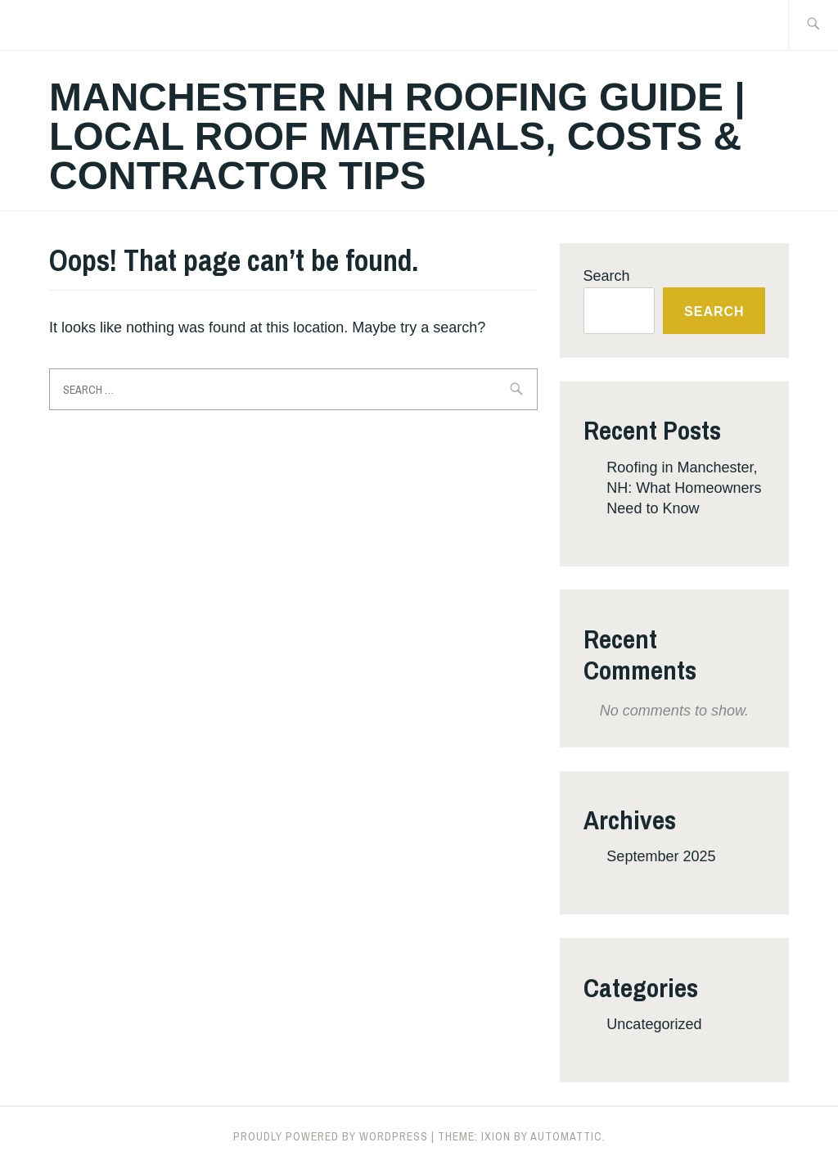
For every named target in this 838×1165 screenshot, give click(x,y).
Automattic (566, 1136)
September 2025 (660, 856)
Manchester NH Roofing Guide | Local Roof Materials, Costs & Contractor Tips (397, 136)
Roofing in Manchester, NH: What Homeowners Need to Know (683, 488)
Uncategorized (653, 1024)
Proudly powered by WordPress (330, 1136)
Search (606, 276)
